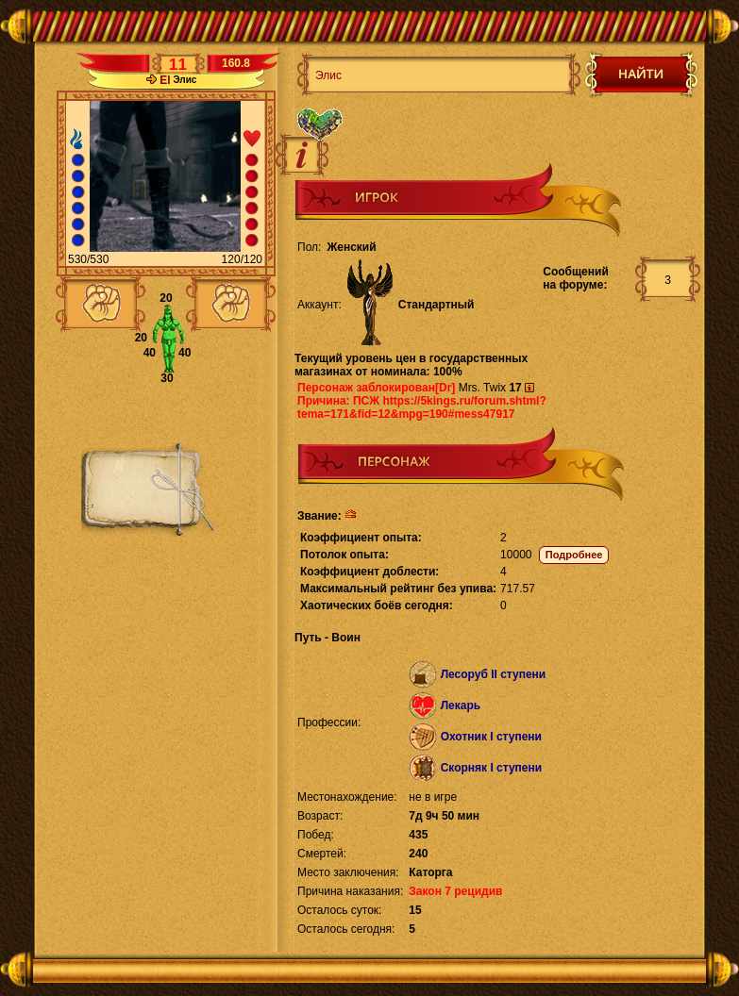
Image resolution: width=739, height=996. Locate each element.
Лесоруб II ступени (493, 674)
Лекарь (460, 705)
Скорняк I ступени (492, 767)
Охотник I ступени (491, 736)
